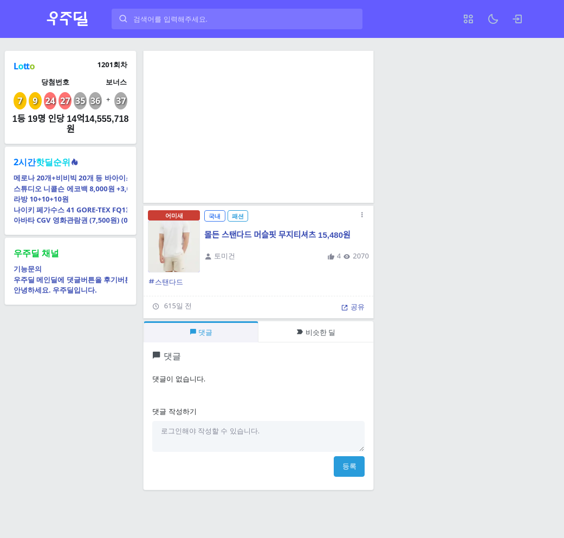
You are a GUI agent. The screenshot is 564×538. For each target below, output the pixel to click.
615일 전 (178, 305)
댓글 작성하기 (174, 411)
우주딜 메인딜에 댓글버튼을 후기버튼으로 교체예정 (70, 279)
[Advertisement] (258, 127)
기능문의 (28, 269)
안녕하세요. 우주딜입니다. (55, 290)
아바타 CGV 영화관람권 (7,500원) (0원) (70, 220)
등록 (349, 466)
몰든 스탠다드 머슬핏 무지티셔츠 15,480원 (277, 234)
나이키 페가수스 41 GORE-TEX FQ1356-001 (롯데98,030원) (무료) (70, 210)
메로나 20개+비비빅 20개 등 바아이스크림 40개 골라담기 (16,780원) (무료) (70, 178)
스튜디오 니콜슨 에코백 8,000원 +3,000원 (70, 188)
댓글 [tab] (201, 332)
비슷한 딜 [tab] (315, 332)
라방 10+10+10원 (41, 199)
